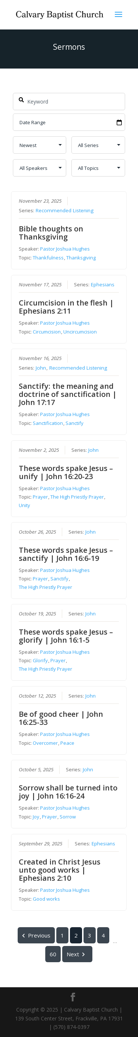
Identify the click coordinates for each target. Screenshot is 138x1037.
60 (53, 953)
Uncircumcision (80, 331)
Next (77, 953)
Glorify (40, 660)
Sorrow (68, 816)
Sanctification (48, 423)
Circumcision (47, 331)
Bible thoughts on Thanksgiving (51, 233)
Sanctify (75, 423)
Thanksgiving (81, 257)
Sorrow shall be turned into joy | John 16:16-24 (68, 792)
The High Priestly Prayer (77, 496)
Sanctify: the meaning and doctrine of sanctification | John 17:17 (68, 394)
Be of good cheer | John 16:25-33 (61, 718)
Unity (25, 505)
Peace (68, 742)
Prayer (40, 496)
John (41, 367)
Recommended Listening (65, 210)
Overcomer (45, 742)
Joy (36, 816)
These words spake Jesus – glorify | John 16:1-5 (66, 636)
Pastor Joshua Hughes (65, 248)
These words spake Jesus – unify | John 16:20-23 (66, 472)
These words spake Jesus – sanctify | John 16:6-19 (66, 554)
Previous (36, 935)
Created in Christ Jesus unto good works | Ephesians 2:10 (60, 869)
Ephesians (103, 284)
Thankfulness (48, 257)
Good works (46, 898)
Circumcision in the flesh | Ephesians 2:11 (66, 306)
